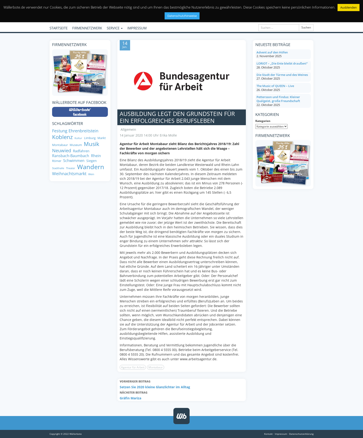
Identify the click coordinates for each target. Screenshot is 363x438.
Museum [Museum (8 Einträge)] (76, 145)
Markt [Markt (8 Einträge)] (101, 138)
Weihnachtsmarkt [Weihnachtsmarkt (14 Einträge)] (69, 173)
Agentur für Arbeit (132, 367)
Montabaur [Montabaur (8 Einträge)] (60, 145)
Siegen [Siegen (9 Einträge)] (91, 161)
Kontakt (268, 433)
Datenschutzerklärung (301, 433)
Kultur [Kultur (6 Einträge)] (78, 138)
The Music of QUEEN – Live (275, 86)
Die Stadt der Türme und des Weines (282, 75)
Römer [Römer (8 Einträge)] (56, 161)
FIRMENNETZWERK (87, 28)
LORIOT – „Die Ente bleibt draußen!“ (282, 63)
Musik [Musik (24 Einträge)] (91, 143)
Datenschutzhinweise (182, 16)
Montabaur (155, 367)
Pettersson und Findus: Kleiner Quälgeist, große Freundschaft (278, 99)
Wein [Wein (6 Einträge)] (91, 174)
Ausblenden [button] (348, 7)
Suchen (306, 27)
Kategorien (262, 121)
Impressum (281, 433)
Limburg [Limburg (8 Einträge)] (90, 138)
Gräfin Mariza (182, 395)
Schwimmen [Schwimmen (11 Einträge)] (73, 160)
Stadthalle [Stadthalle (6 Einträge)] (58, 168)
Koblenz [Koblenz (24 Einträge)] (62, 137)
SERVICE (115, 28)
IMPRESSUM (137, 28)
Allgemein (128, 129)
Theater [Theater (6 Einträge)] (70, 168)
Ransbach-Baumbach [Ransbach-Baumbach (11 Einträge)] (70, 155)
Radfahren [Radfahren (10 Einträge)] (81, 151)
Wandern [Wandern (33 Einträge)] (90, 167)
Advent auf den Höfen (272, 52)
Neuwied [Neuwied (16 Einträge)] (61, 150)
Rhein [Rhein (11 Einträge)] (96, 155)
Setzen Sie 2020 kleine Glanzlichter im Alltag (182, 384)
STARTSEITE (59, 28)
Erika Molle (168, 135)
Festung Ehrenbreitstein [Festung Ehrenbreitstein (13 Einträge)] (75, 131)
